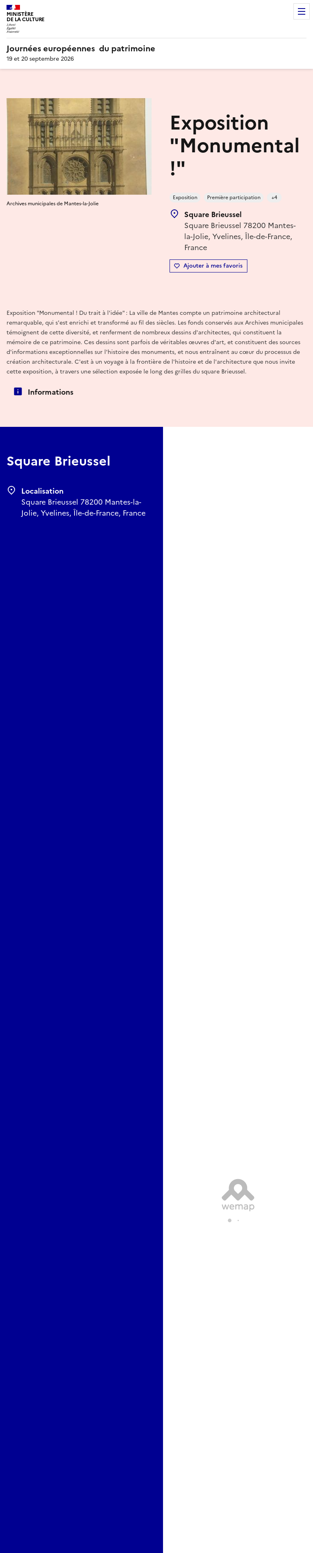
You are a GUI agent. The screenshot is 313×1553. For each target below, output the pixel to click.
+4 (274, 197)
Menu (301, 11)
